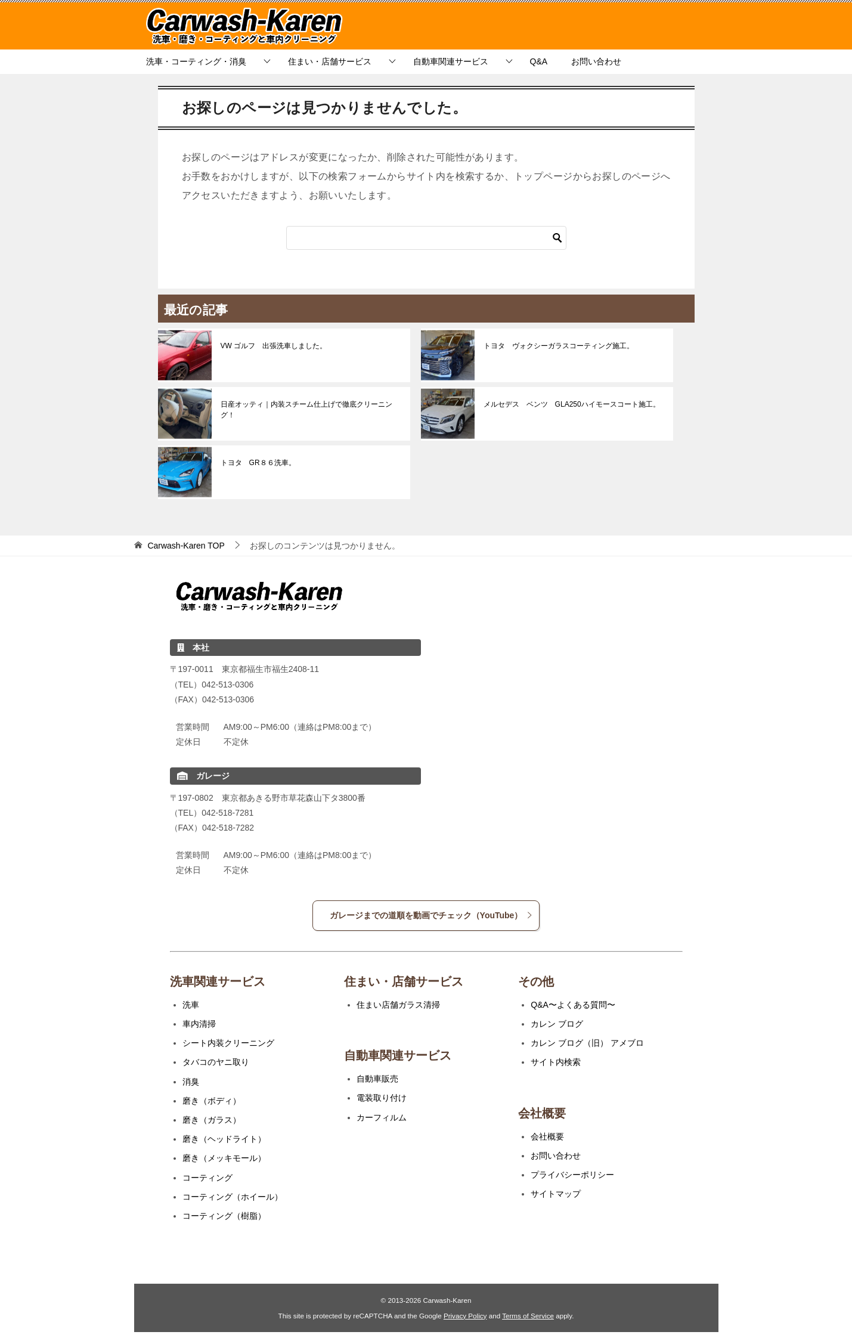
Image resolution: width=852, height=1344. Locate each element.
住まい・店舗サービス (329, 61)
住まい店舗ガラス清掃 (398, 1004)
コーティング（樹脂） (224, 1216)
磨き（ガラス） (211, 1120)
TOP (185, 545)
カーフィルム (382, 1117)
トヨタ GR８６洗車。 (258, 463)
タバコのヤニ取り (215, 1062)
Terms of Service (528, 1316)
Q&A (539, 61)
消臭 (190, 1081)
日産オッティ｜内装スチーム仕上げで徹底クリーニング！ (306, 409)
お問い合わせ (596, 61)
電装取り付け (382, 1098)
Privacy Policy (465, 1316)
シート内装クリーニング (228, 1043)
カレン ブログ (557, 1024)
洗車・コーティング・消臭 (196, 61)
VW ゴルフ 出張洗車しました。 (274, 346)
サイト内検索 (556, 1062)
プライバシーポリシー (572, 1174)
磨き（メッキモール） (224, 1158)
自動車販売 (377, 1078)
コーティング (207, 1177)
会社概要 (547, 1136)
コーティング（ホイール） (232, 1196)
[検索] (426, 238)
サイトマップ (556, 1194)
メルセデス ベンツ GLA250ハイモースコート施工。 (572, 404)
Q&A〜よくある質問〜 (573, 1004)
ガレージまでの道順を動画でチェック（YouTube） (432, 915)
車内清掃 (199, 1024)
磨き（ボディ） (211, 1100)
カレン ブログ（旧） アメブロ (587, 1043)
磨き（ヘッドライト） (224, 1139)
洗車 (190, 1004)
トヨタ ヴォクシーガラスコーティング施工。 (559, 346)
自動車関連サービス (450, 61)
